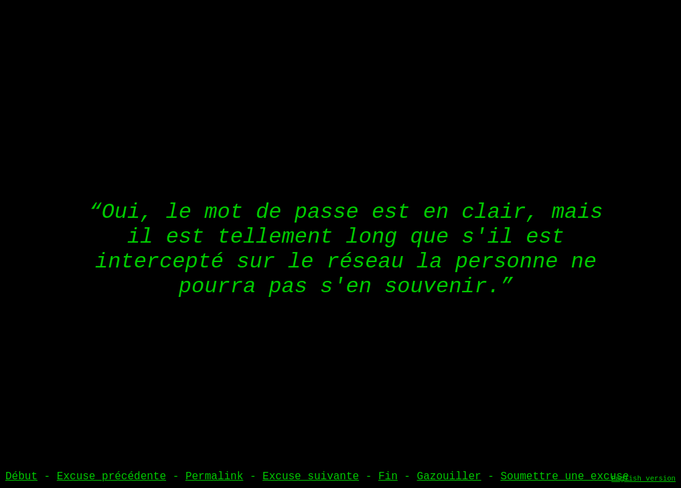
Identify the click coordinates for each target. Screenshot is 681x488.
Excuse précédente (111, 477)
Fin (388, 477)
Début (21, 477)
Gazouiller (449, 477)
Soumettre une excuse (564, 477)
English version (643, 479)
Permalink (214, 477)
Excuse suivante (310, 477)
